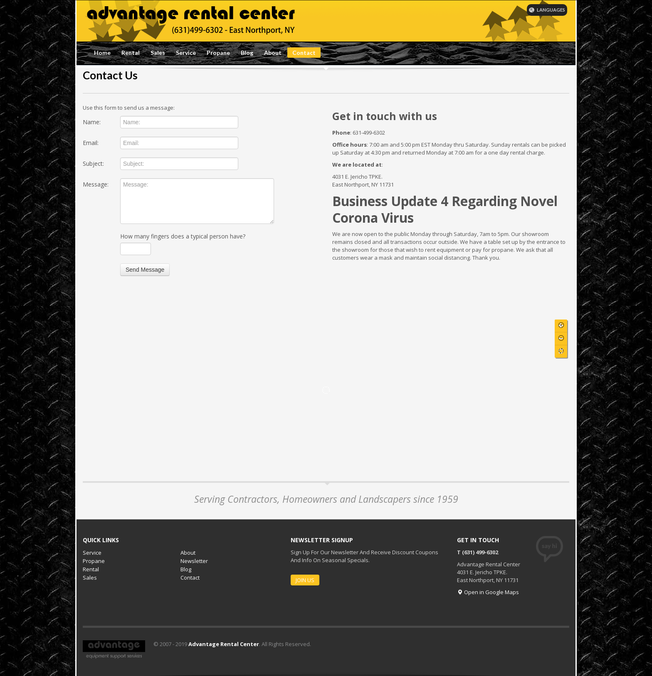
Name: (92, 122)
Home (102, 53)
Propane (218, 53)
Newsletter (194, 561)
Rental (130, 53)
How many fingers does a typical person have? (182, 236)
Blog (247, 53)
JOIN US (305, 580)
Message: (96, 184)
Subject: (93, 163)
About (273, 53)
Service (186, 53)
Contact (304, 52)
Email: (91, 143)
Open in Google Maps (488, 592)
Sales (158, 53)
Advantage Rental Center (223, 644)
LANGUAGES (547, 10)
